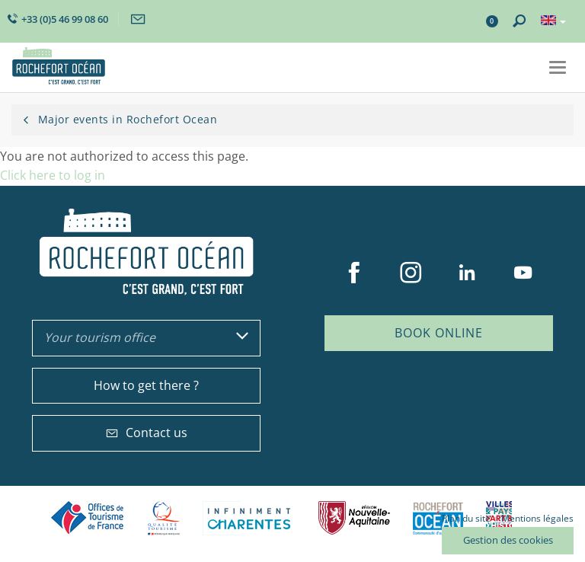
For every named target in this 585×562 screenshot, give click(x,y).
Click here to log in (52, 175)
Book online (439, 332)
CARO (438, 518)
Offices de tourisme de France (87, 518)
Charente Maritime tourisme (249, 518)
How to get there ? (146, 385)
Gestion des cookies (508, 540)
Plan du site (466, 518)
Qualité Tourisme (164, 518)
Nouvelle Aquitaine (354, 518)
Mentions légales (537, 518)
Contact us (146, 432)
